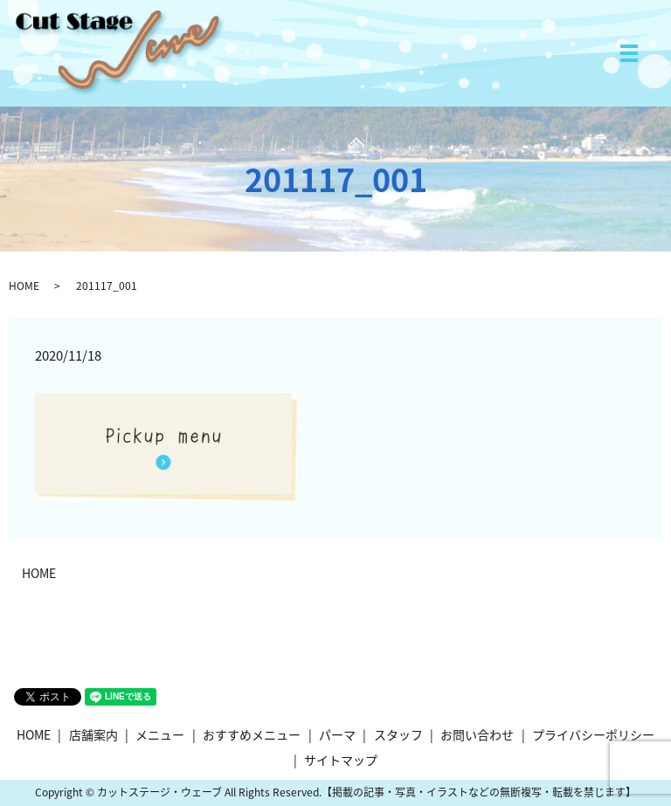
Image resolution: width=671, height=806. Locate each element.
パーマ (337, 734)
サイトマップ (340, 759)
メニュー (159, 734)
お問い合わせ (477, 734)
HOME (24, 285)
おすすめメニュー (252, 734)
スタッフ (398, 734)
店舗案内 (93, 734)
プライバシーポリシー (593, 734)
